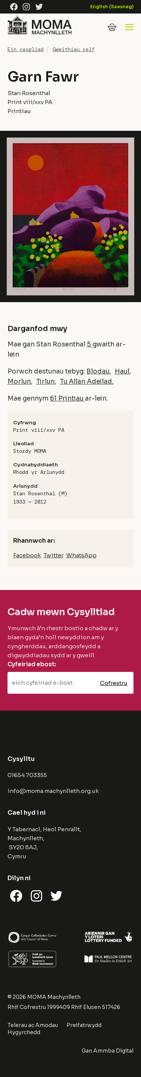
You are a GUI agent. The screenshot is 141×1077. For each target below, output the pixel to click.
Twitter (54, 555)
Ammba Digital (113, 1050)
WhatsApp (81, 555)
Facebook (27, 555)
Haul (122, 371)
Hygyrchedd (24, 1032)
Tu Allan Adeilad (86, 382)
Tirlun (45, 382)
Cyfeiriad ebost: (32, 664)
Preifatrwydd (84, 1025)
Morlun (19, 382)
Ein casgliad (26, 49)
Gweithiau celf (74, 49)
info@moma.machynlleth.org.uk (53, 790)
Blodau (97, 371)
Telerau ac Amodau (33, 1025)
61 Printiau (67, 398)
